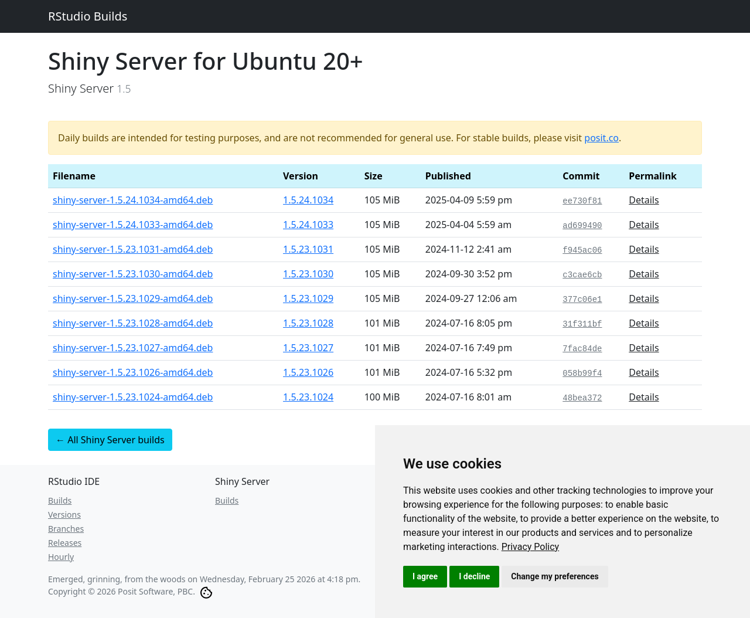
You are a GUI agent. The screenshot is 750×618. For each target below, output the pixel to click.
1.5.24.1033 (308, 224)
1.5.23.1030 (308, 273)
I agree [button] (425, 576)
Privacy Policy (531, 546)
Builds (59, 500)
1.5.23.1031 (308, 249)
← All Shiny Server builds (110, 439)
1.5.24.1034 (308, 199)
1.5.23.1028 (308, 323)
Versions (64, 514)
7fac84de (582, 349)
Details (644, 199)
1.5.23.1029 (308, 298)
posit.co (601, 137)
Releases (64, 542)
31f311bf (582, 324)
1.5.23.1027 (308, 347)
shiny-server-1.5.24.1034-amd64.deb (133, 199)
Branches (66, 528)
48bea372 (582, 398)
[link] (531, 546)
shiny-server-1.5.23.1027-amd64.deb (133, 347)
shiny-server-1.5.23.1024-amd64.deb (133, 397)
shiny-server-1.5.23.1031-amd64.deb (133, 249)
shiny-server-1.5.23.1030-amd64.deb (133, 273)
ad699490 (582, 225)
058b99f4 (582, 373)
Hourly (61, 556)
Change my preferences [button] (554, 576)
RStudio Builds (87, 16)
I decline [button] (474, 576)
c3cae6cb (582, 275)
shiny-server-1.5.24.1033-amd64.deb (133, 224)
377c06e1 (582, 299)
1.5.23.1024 (308, 397)
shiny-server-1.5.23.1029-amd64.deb (133, 298)
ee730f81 (582, 201)
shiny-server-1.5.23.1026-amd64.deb (133, 372)
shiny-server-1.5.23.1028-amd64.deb (133, 323)
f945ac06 (582, 250)
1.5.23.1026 (308, 372)
